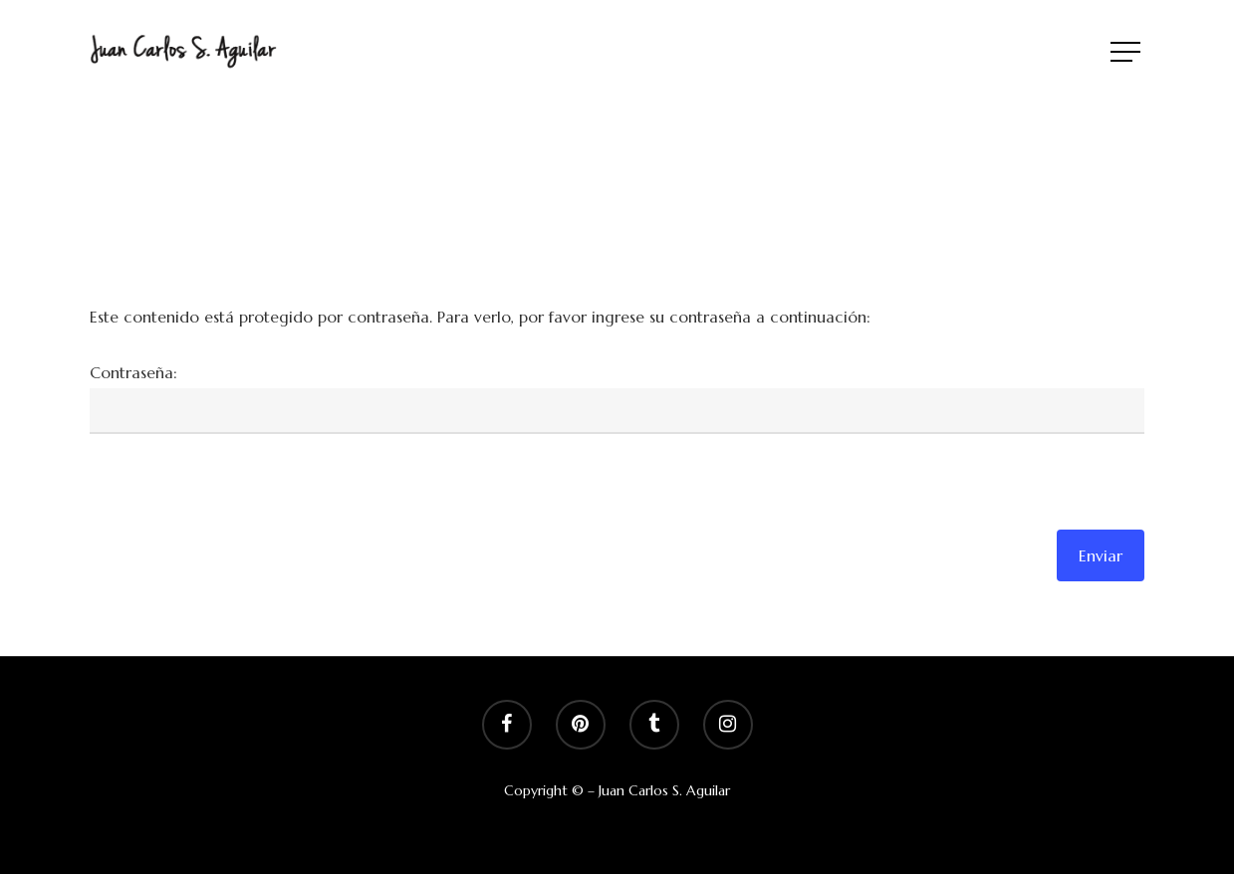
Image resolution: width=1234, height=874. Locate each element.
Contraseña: (133, 372)
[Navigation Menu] (1127, 52)
